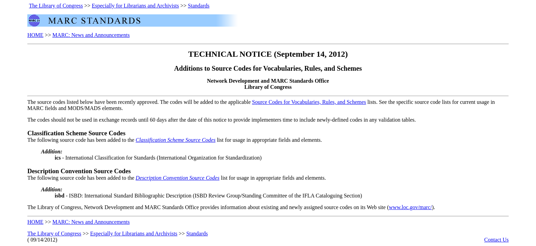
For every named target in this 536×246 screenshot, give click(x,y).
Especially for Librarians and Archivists (135, 6)
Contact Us (496, 240)
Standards (199, 6)
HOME (35, 35)
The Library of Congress (56, 6)
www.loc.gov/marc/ (410, 207)
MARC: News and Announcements (91, 35)
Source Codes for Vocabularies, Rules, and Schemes (309, 102)
